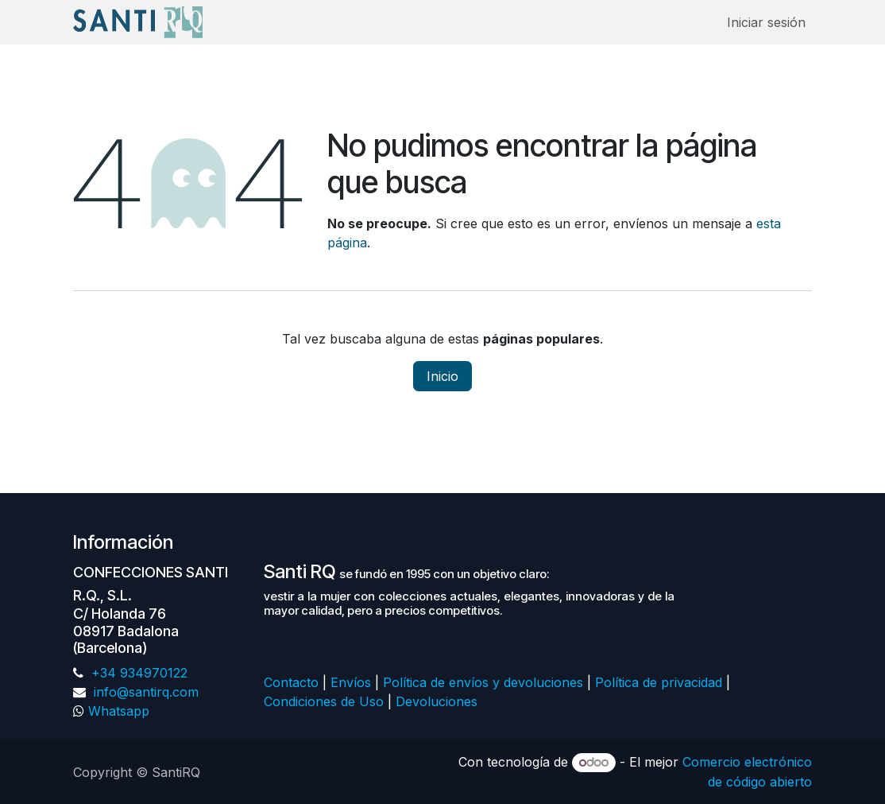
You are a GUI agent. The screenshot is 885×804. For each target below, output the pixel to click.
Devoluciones (438, 701)
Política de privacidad (658, 682)
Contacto (291, 682)
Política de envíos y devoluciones (483, 682)
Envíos (350, 682)
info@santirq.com (144, 692)
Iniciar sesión (766, 22)
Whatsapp (118, 711)
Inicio (442, 376)
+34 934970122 (137, 673)
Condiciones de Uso (324, 701)
